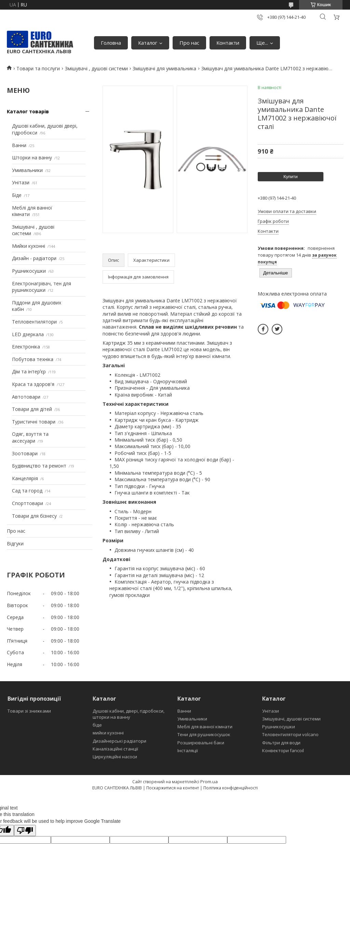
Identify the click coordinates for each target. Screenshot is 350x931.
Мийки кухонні (28, 246)
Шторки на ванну (32, 157)
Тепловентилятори (34, 321)
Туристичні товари (33, 421)
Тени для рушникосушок (203, 734)
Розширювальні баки (200, 743)
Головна (111, 42)
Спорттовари (27, 503)
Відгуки (15, 543)
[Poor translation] (25, 830)
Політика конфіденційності (230, 788)
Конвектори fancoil (283, 750)
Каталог (147, 42)
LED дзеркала (28, 334)
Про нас (189, 42)
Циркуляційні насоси (115, 757)
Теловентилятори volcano (290, 734)
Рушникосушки (29, 271)
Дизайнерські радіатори (119, 741)
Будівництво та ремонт (39, 465)
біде (97, 725)
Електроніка (26, 346)
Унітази (20, 182)
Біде (17, 195)
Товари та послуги (38, 68)
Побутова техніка (32, 359)
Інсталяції (187, 750)
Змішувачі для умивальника (164, 68)
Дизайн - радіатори (34, 258)
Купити (290, 176)
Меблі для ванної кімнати (204, 727)
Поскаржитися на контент (172, 788)
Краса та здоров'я (33, 384)
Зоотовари (25, 453)
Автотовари (26, 396)
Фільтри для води (281, 743)
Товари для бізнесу (34, 516)
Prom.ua (209, 781)
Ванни (19, 145)
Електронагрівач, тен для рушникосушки (41, 286)
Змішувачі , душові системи (96, 68)
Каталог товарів (28, 111)
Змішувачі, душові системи (291, 719)
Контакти (227, 42)
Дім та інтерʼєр (29, 371)
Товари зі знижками (29, 711)
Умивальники (27, 170)
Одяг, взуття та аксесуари (30, 437)
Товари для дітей (32, 409)
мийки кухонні (108, 733)
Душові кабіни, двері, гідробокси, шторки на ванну (128, 714)
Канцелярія (25, 478)
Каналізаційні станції (115, 749)
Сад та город (27, 490)
